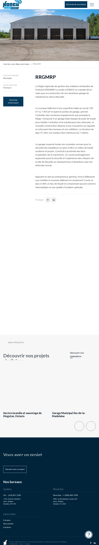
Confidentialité (13, 544)
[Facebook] (48, 200)
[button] (91, 4)
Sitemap (27, 544)
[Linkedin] (53, 200)
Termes (21, 544)
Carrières (7, 527)
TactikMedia (63, 542)
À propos (6, 520)
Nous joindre (8, 524)
